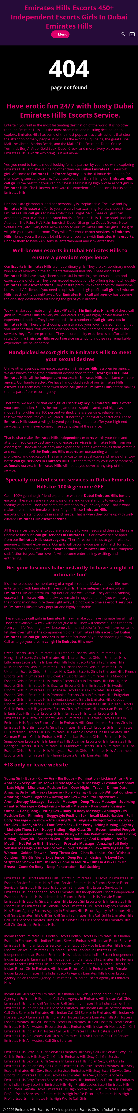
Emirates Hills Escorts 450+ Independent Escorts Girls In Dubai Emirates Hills (69, 16)
